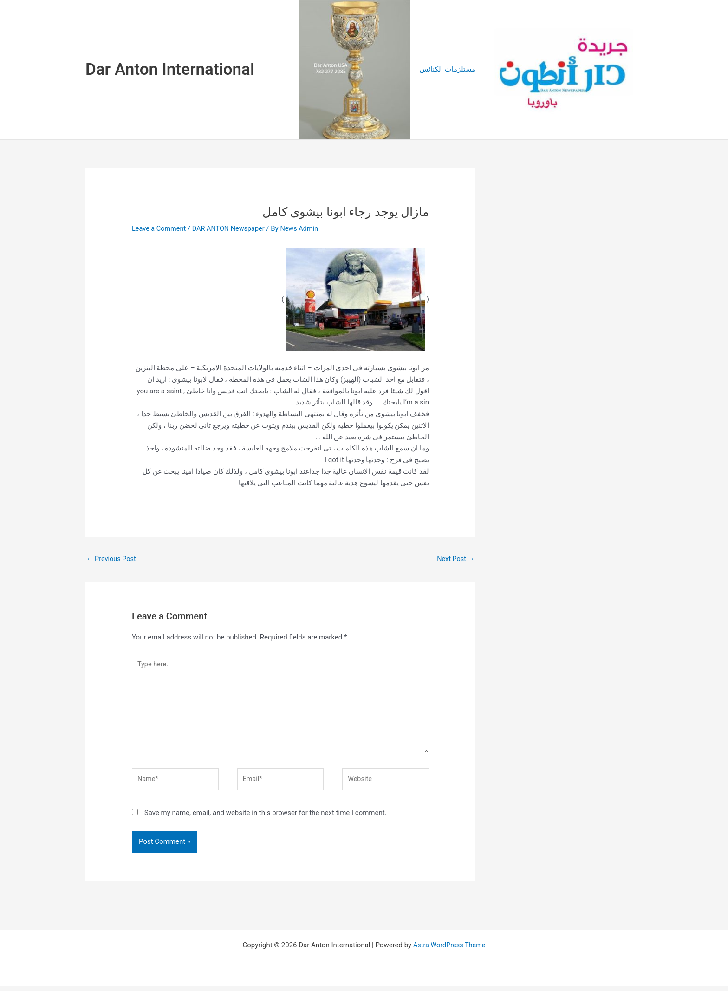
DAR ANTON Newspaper (231, 228)
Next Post (455, 558)
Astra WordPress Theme (449, 950)
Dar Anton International (169, 69)
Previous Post (112, 558)
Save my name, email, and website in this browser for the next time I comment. (265, 818)
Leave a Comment (160, 228)
